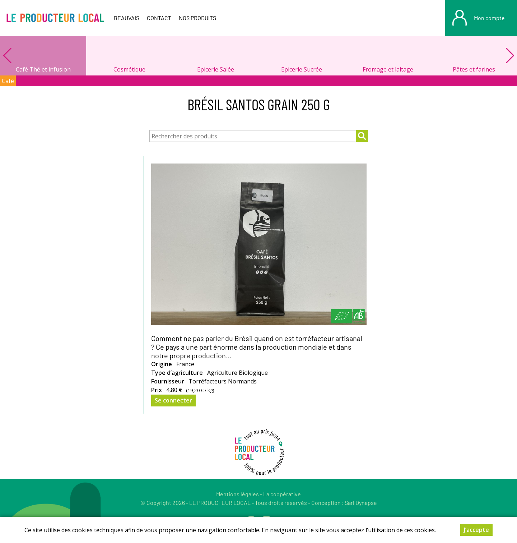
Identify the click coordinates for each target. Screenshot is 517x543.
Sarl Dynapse (361, 502)
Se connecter (173, 400)
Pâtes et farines (474, 69)
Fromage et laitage (388, 69)
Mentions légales (237, 494)
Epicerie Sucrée (301, 69)
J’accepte (476, 532)
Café (8, 81)
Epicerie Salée (215, 69)
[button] (510, 55)
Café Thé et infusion (43, 69)
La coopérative (282, 494)
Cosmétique (129, 69)
